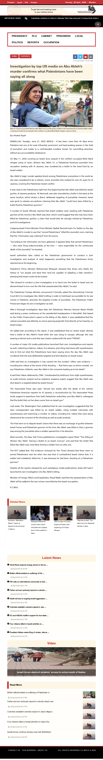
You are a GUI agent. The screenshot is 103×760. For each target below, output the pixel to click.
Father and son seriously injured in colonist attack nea (30, 702)
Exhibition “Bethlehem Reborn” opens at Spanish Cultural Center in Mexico (16, 525)
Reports (33, 42)
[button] (14, 659)
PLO (34, 36)
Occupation (51, 42)
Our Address (29, 752)
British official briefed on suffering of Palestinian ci (28, 693)
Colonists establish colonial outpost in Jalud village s (30, 712)
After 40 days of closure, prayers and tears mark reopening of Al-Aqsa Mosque (62, 526)
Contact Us (14, 752)
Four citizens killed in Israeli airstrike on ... (27, 625)
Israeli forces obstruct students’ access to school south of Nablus (51, 673)
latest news (51, 559)
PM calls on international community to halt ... (28, 582)
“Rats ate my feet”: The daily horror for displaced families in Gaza (85, 524)
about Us (42, 752)
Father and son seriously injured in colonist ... (28, 591)
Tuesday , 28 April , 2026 (75, 2)
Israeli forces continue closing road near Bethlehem (29, 733)
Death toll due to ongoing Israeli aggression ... (28, 599)
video (51, 644)
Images (34, 2)
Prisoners (63, 36)
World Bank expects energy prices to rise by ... (29, 566)
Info (26, 2)
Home (14, 56)
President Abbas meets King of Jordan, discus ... (29, 633)
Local (79, 36)
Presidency (19, 36)
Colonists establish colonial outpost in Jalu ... (28, 608)
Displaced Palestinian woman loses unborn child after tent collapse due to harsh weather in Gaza (39, 528)
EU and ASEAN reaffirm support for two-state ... (29, 616)
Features (25, 56)
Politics (17, 42)
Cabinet (46, 36)
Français (11, 2)
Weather (92, 2)
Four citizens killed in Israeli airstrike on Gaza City (28, 723)
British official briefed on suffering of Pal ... (27, 574)
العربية (19, 2)
